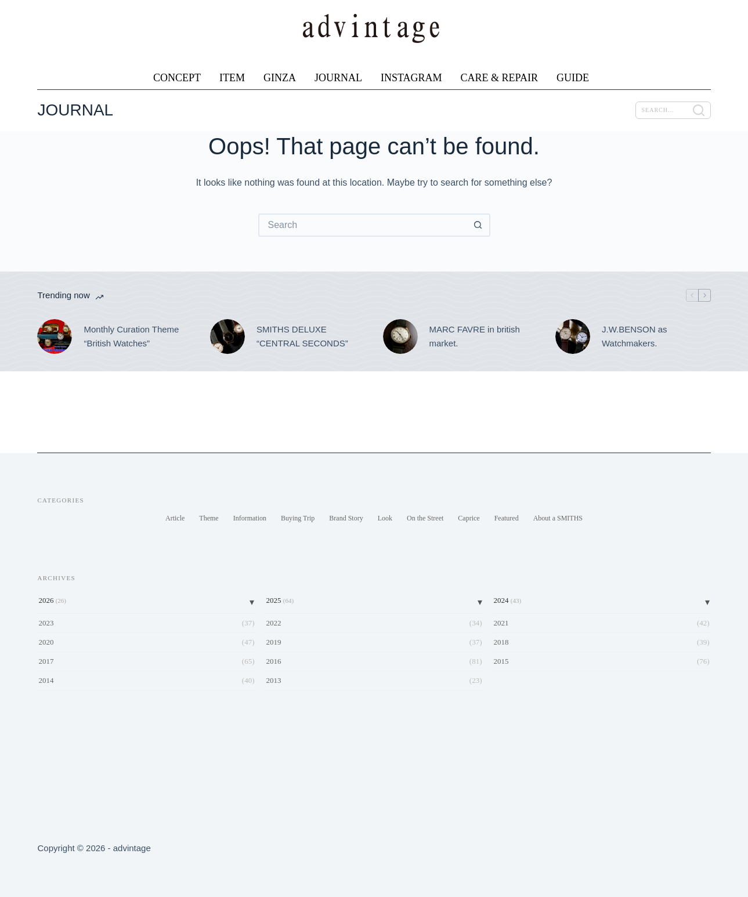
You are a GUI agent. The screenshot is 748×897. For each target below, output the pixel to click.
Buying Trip (298, 518)
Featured (506, 518)
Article (175, 518)
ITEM (232, 78)
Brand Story (346, 518)
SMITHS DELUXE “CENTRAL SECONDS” (302, 336)
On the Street (425, 518)
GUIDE (573, 78)
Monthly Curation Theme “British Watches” (131, 336)
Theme (208, 518)
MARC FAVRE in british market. (474, 336)
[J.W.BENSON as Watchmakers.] (572, 336)
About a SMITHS (558, 518)
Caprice (468, 518)
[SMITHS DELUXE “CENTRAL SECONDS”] (227, 336)
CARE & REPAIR (499, 78)
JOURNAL (338, 78)
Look (385, 518)
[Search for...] (362, 225)
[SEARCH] (673, 110)
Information (249, 518)
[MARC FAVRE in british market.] (400, 336)
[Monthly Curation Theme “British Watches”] (54, 336)
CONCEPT (177, 78)
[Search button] (478, 225)
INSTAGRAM (411, 78)
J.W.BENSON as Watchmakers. (634, 336)
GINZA (279, 78)
